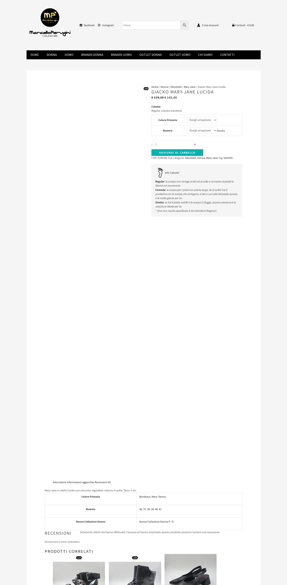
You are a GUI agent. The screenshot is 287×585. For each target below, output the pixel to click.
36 (140, 320)
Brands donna (92, 55)
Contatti (227, 55)
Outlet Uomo (180, 55)
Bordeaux (144, 307)
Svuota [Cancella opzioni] (221, 131)
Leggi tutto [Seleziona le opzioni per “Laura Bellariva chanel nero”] (172, 424)
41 (160, 320)
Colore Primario (167, 120)
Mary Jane (189, 87)
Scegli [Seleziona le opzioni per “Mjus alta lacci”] (123, 432)
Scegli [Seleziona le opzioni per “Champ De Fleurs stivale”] (220, 432)
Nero (154, 307)
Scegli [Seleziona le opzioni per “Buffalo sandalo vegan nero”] (75, 436)
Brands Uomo (121, 55)
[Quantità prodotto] (175, 145)
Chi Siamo (205, 55)
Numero (167, 131)
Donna (52, 55)
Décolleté (176, 87)
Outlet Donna (151, 55)
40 (156, 320)
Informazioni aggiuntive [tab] (80, 293)
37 (144, 320)
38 (148, 320)
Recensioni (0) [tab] (103, 293)
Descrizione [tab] (59, 293)
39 (152, 320)
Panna (162, 307)
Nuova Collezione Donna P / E (156, 332)
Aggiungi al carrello (177, 153)
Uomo (69, 55)
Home (34, 55)
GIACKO (228, 159)
